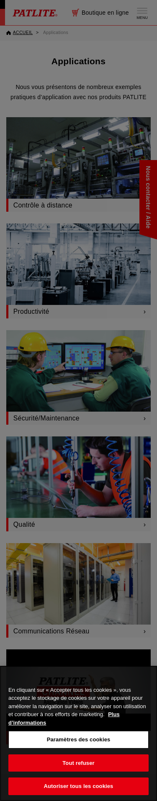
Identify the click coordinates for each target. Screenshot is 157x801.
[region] (78, 733)
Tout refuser (78, 763)
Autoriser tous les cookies (78, 786)
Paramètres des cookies (79, 739)
